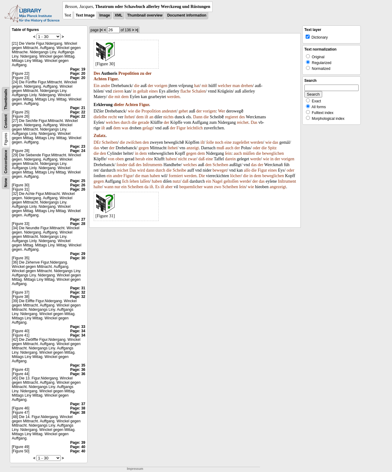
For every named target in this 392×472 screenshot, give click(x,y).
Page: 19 (77, 69)
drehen (247, 85)
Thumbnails (6, 99)
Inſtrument (287, 181)
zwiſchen (134, 142)
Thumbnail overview (144, 15)
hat (196, 85)
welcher (224, 85)
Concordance (6, 161)
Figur (113, 79)
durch (125, 122)
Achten (100, 79)
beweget (220, 170)
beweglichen (273, 153)
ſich (125, 181)
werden (173, 96)
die (136, 85)
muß (220, 148)
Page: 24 (77, 151)
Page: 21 (77, 108)
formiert (176, 175)
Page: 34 (77, 331)
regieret (231, 117)
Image (105, 15)
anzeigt (193, 148)
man (236, 85)
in (134, 91)
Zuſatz (100, 135)
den (146, 142)
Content (6, 121)
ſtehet (129, 117)
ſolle (210, 142)
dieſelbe (100, 117)
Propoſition (128, 73)
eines (153, 91)
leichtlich (195, 128)
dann (150, 170)
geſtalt (142, 91)
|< (101, 30)
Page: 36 (77, 369)
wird (141, 170)
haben (171, 159)
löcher (235, 175)
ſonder (122, 164)
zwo (217, 187)
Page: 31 (77, 288)
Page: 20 (77, 73)
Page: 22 (77, 112)
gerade (143, 122)
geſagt (147, 128)
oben (119, 159)
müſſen (249, 153)
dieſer (119, 104)
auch (229, 148)
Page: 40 (77, 447)
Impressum (135, 468)
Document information (186, 15)
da (147, 187)
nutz (176, 181)
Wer (221, 111)
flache (185, 91)
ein (109, 175)
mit (205, 85)
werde (255, 159)
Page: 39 (77, 442)
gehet (183, 111)
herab (140, 159)
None (6, 182)
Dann (197, 117)
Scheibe (179, 170)
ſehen (134, 181)
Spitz (272, 148)
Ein (97, 85)
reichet (242, 122)
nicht (182, 159)
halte (98, 187)
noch (219, 142)
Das (254, 122)
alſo (247, 170)
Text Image (85, 15)
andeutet (169, 111)
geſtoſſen (231, 181)
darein (230, 159)
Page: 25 (77, 181)
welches (113, 122)
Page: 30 (77, 258)
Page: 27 (77, 219)
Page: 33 (77, 327)
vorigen (161, 85)
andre (105, 85)
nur (117, 187)
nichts (168, 117)
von (111, 159)
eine (228, 142)
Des (97, 73)
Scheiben (109, 142)
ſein (228, 153)
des (242, 117)
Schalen (198, 91)
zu (142, 73)
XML (119, 15)
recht (112, 117)
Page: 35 (77, 365)
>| (136, 30)
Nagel (217, 181)
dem (125, 96)
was (125, 128)
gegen (143, 148)
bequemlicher (190, 187)
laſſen (144, 181)
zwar (192, 159)
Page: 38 (77, 408)
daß (201, 159)
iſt (146, 117)
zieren (118, 91)
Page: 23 (77, 146)
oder (256, 148)
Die (202, 175)
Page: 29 (77, 254)
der (148, 73)
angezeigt (278, 187)
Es (157, 187)
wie (131, 111)
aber (169, 187)
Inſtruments (153, 164)
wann (108, 187)
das (275, 142)
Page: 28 (77, 224)
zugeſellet (241, 142)
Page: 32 (77, 292)
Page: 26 (77, 185)
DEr (97, 142)
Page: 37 (77, 404)
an (151, 117)
